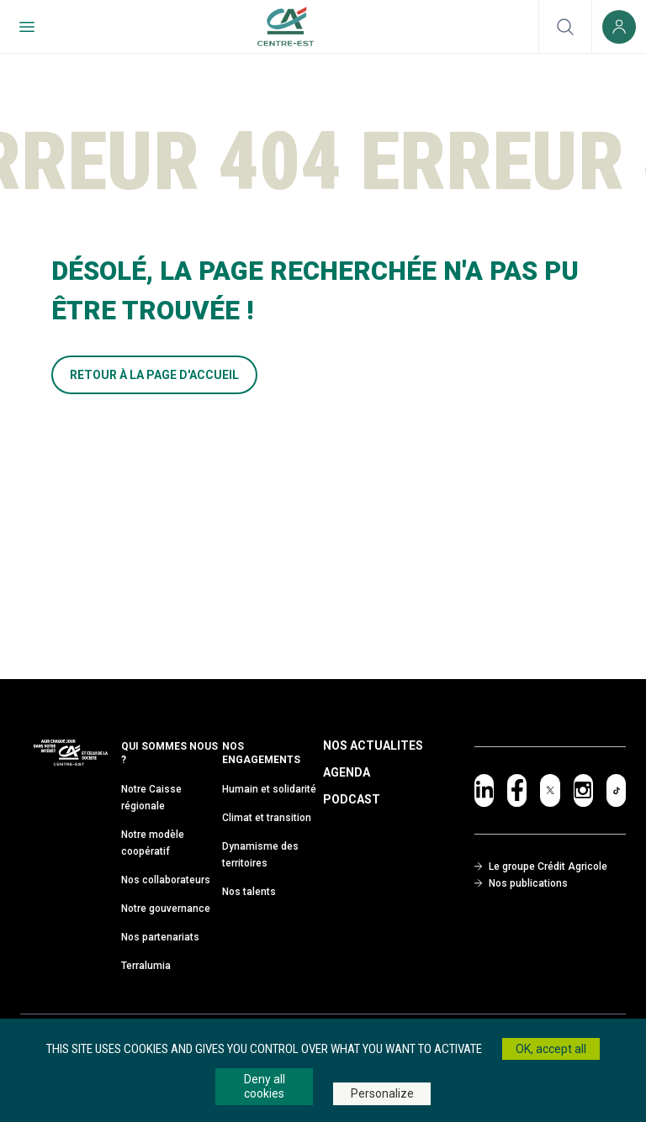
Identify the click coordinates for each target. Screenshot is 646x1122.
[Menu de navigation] (27, 26)
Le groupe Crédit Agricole (540, 866)
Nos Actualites (373, 745)
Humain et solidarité (269, 789)
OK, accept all (551, 1049)
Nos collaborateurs (165, 880)
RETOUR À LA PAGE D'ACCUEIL (154, 375)
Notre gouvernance (165, 908)
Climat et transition (266, 818)
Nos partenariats (160, 937)
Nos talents (249, 892)
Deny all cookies (264, 1086)
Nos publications (521, 883)
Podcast (351, 799)
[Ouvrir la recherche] (565, 26)
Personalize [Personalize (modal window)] (382, 1093)
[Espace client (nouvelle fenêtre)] (619, 26)
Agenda (346, 772)
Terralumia (146, 966)
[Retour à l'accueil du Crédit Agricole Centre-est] (285, 26)
